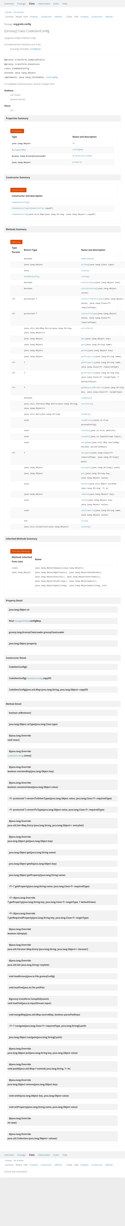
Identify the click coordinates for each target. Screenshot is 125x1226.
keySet (84, 413)
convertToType (89, 312)
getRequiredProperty (92, 386)
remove (84, 493)
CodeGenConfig (19, 201)
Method (58, 16)
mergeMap (86, 441)
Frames (8, 12)
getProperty (87, 355)
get (83, 337)
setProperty (87, 509)
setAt (84, 499)
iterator (86, 402)
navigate (86, 451)
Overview (9, 3)
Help (64, 3)
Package (21, 3)
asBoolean (86, 257)
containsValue (89, 287)
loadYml (85, 429)
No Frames (19, 12)
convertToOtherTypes (92, 297)
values (84, 525)
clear (84, 269)
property (77, 161)
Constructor (46, 16)
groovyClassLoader (82, 155)
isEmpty (85, 396)
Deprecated (44, 3)
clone (84, 275)
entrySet (86, 327)
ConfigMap (35, 48)
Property (34, 16)
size (83, 519)
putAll (84, 482)
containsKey (87, 281)
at (73, 143)
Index (56, 3)
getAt (84, 349)
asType (84, 263)
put (83, 472)
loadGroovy (87, 419)
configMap (77, 149)
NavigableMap (19, 149)
